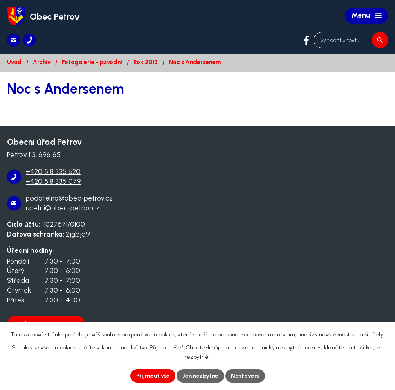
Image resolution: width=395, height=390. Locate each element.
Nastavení (245, 375)
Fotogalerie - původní (92, 62)
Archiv (42, 62)
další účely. (370, 334)
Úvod (14, 62)
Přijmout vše (153, 375)
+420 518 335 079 (53, 181)
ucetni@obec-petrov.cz (62, 208)
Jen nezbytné (200, 375)
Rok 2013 (145, 62)
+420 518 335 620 (53, 171)
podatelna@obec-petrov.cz (69, 198)
